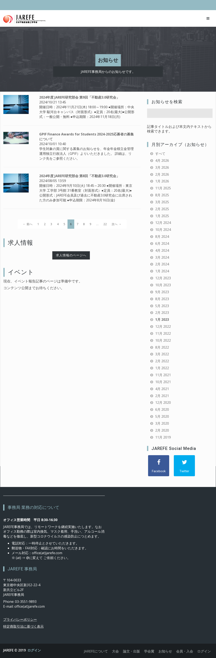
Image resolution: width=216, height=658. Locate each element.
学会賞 (149, 651)
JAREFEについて (96, 651)
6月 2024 (162, 243)
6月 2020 (162, 409)
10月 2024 (163, 229)
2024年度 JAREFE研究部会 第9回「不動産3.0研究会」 (79, 97)
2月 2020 (162, 430)
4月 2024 (162, 250)
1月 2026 (162, 181)
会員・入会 (184, 651)
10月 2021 (163, 382)
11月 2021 (163, 375)
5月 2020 (162, 416)
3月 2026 (162, 167)
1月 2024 (162, 271)
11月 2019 (163, 437)
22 (105, 224)
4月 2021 (162, 389)
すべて (160, 153)
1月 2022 (162, 368)
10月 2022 (163, 340)
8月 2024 (162, 236)
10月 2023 (163, 285)
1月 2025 (162, 216)
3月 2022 (162, 354)
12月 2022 (163, 326)
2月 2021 (162, 395)
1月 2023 (162, 319)
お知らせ (165, 651)
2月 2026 (162, 174)
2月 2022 (162, 361)
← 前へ (27, 224)
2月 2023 (162, 312)
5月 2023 (162, 306)
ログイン (34, 650)
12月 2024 (163, 222)
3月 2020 (162, 423)
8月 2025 (162, 195)
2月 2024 (162, 264)
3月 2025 (162, 202)
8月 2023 (162, 299)
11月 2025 (163, 188)
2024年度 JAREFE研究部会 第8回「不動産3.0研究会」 (79, 176)
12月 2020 (163, 402)
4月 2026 (162, 160)
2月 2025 (162, 209)
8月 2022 (162, 347)
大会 (115, 651)
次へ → (116, 224)
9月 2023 (162, 292)
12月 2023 (163, 278)
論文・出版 (131, 651)
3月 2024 (162, 257)
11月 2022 (163, 333)
